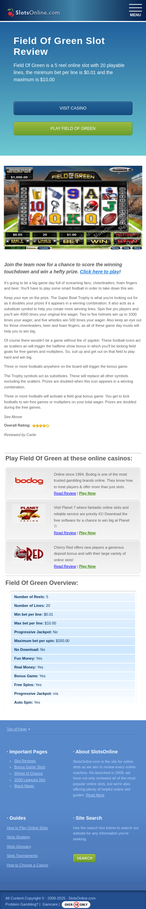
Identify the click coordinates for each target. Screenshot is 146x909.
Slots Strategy (18, 837)
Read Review (65, 493)
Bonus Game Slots (29, 767)
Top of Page (17, 729)
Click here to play (99, 271)
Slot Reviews (25, 761)
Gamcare (50, 904)
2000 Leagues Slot (29, 780)
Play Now (87, 493)
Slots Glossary (18, 846)
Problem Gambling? (21, 904)
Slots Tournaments (22, 856)
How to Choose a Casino (27, 865)
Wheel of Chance (28, 773)
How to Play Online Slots (27, 828)
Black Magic (24, 786)
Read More (95, 795)
